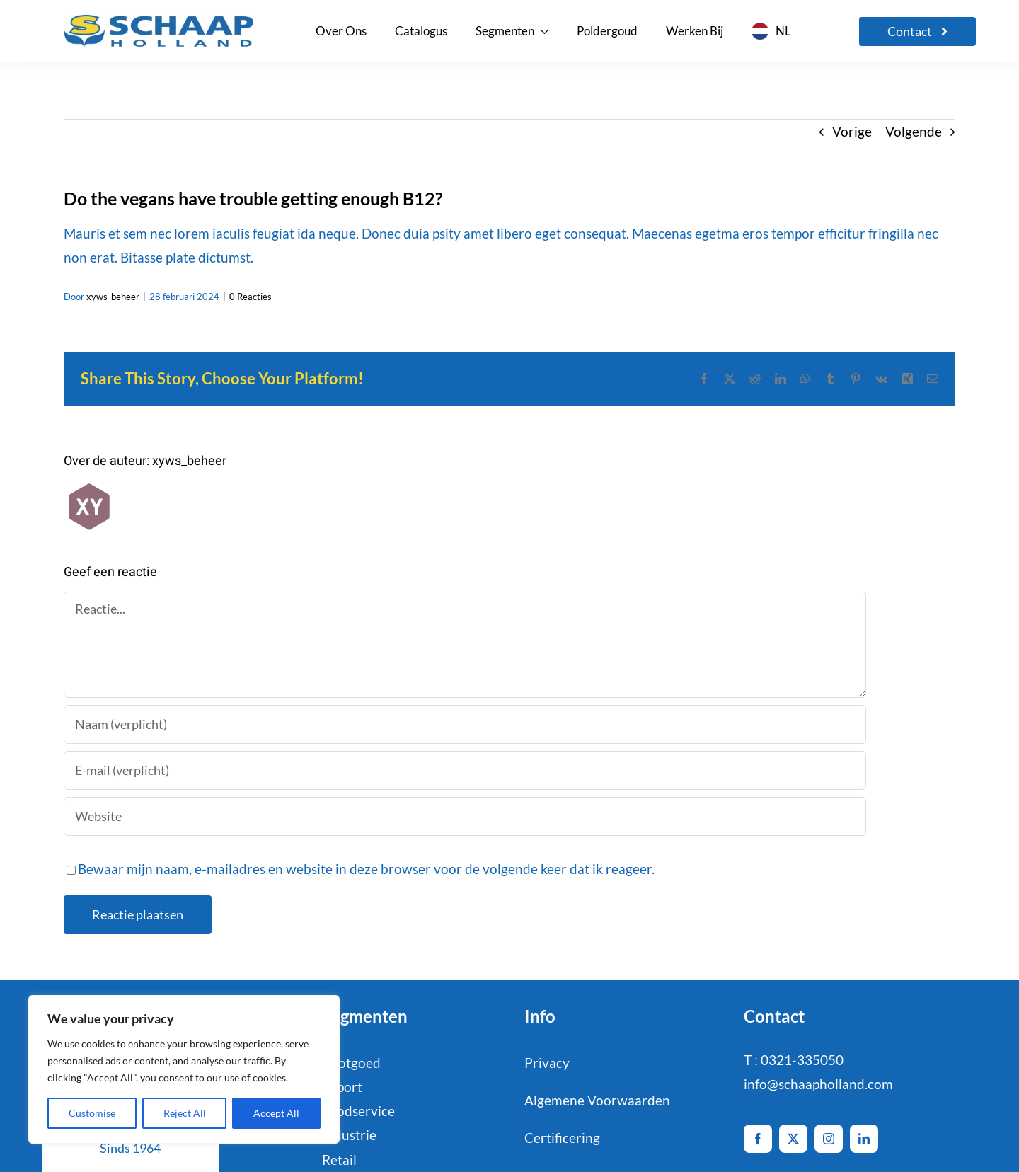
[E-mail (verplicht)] (465, 770)
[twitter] (793, 1139)
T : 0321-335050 (794, 1060)
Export (342, 1087)
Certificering (562, 1138)
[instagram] (828, 1139)
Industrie (349, 1135)
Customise (92, 1113)
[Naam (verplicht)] (465, 724)
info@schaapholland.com (818, 1084)
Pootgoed (351, 1063)
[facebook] (758, 1139)
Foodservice (358, 1111)
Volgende (913, 131)
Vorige (852, 131)
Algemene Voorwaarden (597, 1100)
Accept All (276, 1113)
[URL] (465, 816)
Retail (339, 1159)
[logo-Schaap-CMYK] (158, 21)
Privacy (547, 1063)
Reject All (184, 1113)
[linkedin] (864, 1139)
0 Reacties (250, 296)
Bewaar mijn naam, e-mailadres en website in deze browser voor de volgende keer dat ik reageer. (366, 869)
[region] (184, 1069)
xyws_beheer (112, 296)
